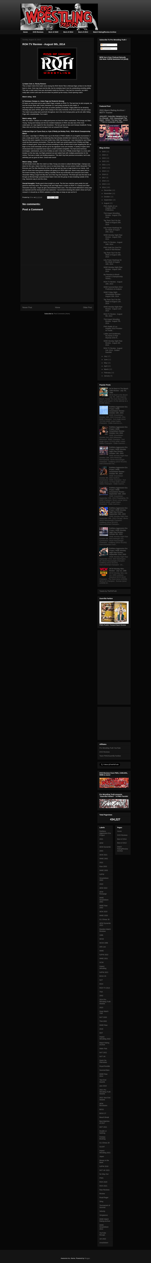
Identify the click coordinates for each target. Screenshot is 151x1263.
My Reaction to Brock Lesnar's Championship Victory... (113, 277)
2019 (104, 171)
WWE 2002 (103, 859)
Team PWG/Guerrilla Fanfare (110, 756)
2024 (104, 155)
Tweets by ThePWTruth (108, 591)
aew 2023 (103, 1086)
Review (102, 1194)
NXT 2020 (103, 1017)
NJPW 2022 (103, 955)
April (106, 366)
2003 (101, 851)
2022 (104, 161)
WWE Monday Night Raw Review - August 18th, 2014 (113, 269)
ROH (101, 984)
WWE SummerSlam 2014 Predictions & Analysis (113, 288)
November (108, 193)
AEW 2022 (103, 888)
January (107, 376)
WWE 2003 (103, 870)
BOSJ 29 (102, 976)
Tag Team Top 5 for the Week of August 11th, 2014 (112, 302)
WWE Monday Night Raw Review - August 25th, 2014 (113, 237)
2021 (104, 165)
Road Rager (103, 1197)
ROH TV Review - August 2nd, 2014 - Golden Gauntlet (113, 350)
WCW (101, 939)
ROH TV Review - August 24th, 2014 (113, 243)
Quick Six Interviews (103, 1061)
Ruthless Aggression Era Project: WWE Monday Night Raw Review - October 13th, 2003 (118, 450)
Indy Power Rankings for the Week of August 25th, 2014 (113, 230)
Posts (104, 45)
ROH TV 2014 (104, 988)
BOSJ (101, 1109)
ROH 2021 (103, 1186)
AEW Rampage (103, 893)
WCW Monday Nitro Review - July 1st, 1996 (117, 570)
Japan (101, 1156)
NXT (101, 980)
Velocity (102, 1211)
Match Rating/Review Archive (104, 32)
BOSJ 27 (102, 1113)
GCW (101, 962)
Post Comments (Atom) (62, 314)
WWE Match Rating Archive (104, 1220)
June (106, 359)
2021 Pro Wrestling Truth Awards (105, 1092)
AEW (101, 843)
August (107, 203)
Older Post (87, 307)
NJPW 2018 (103, 1166)
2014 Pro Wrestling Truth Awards (105, 1002)
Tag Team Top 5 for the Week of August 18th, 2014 (112, 255)
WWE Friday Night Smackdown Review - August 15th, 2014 (112, 294)
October (107, 197)
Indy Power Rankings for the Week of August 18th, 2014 (113, 262)
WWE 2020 (103, 915)
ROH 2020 (103, 1182)
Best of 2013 (83, 32)
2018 (104, 174)
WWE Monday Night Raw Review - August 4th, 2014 (113, 343)
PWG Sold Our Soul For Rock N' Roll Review (112, 248)
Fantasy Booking (102, 1138)
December (108, 190)
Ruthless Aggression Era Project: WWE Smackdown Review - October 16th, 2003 (118, 410)
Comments (106, 49)
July (105, 356)
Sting (101, 1201)
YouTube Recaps (102, 1234)
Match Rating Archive (104, 1044)
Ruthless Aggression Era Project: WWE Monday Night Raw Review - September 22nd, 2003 (118, 551)
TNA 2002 (103, 1021)
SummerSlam (104, 1070)
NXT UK (102, 1056)
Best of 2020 (53, 32)
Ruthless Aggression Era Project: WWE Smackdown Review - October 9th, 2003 (118, 470)
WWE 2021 (103, 958)
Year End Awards (102, 1081)
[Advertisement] (57, 283)
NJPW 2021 (103, 972)
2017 (104, 178)
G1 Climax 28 (104, 1143)
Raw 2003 (103, 866)
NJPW (101, 874)
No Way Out (103, 1174)
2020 (104, 168)
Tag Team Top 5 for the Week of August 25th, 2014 (112, 222)
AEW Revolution (103, 1105)
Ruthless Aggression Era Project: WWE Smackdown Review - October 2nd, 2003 (118, 430)
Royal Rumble (104, 1066)
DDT (101, 1033)
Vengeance (103, 1215)
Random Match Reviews (105, 930)
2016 (104, 181)
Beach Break (104, 1117)
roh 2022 (102, 1239)
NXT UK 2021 (104, 1170)
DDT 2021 (103, 1127)
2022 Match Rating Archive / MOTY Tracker (112, 111)
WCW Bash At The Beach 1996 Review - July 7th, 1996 (118, 391)
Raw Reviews (104, 1190)
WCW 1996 (103, 943)
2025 (104, 152)
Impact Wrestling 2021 (104, 1152)
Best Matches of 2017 (104, 1122)
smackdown (103, 1243)
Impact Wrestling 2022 (104, 1038)
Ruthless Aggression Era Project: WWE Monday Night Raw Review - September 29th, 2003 (118, 511)
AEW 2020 (103, 912)
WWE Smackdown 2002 (103, 900)
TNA (101, 992)
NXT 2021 (103, 1052)
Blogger (87, 1258)
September (108, 200)
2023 (104, 158)
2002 (101, 996)
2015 (104, 184)
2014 (104, 187)
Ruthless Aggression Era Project (105, 833)
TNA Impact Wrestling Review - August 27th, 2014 (112, 215)
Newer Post (27, 307)
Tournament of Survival (104, 1206)
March (106, 369)
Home (25, 32)
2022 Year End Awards (104, 1099)
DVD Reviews (38, 32)
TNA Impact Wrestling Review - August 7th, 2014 (112, 321)
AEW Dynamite (105, 847)
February (107, 373)
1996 (101, 935)
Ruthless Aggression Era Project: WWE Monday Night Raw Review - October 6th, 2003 (118, 531)
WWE (101, 951)
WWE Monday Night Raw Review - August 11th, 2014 (113, 309)
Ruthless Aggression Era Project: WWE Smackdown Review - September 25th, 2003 (118, 491)
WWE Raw (103, 1025)
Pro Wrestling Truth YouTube (110, 748)
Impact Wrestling (102, 967)
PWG (101, 1178)
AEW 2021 (103, 855)
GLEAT (102, 1147)
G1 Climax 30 (104, 919)
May (106, 363)
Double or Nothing (103, 1132)
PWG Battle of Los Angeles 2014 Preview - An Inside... (113, 329)
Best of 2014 (68, 32)
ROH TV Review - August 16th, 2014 (113, 283)
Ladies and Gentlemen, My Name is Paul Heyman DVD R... (112, 336)
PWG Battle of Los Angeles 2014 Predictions (110, 208)
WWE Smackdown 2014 (103, 1227)
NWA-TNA (103, 1049)
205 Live (102, 947)
